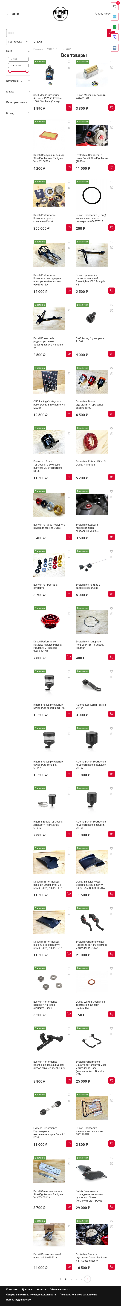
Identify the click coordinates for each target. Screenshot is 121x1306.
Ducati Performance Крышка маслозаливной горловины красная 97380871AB (47, 646)
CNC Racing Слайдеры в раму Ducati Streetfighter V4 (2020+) (49, 404)
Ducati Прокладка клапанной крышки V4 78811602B (89, 1131)
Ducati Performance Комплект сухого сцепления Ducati (44, 218)
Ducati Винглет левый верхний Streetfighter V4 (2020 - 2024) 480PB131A (90, 884)
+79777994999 (105, 13)
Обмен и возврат (60, 1289)
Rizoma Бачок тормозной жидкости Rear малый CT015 (48, 824)
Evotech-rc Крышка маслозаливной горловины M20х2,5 (87, 527)
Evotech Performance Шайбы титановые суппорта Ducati (45, 1005)
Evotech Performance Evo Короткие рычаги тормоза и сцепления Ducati (91, 944)
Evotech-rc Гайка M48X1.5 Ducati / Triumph (91, 463)
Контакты (12, 1289)
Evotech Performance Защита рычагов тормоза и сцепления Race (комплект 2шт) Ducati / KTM (91, 1068)
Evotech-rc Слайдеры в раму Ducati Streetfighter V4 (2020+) (92, 158)
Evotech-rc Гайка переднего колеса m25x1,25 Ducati (49, 526)
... (60, 49)
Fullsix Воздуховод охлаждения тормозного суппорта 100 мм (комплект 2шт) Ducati (90, 1196)
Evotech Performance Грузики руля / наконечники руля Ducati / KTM (49, 1133)
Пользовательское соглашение (78, 1294)
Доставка (27, 1289)
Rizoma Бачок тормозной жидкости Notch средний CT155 (91, 824)
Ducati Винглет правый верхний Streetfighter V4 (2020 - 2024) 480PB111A (47, 884)
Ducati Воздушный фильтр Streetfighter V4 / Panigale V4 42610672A (48, 158)
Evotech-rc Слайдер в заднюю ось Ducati (88, 586)
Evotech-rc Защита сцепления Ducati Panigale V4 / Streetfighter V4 (91, 1257)
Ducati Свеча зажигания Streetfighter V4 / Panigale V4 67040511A (48, 1194)
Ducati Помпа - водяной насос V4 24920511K (47, 1256)
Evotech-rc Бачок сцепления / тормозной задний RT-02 (90, 404)
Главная (38, 49)
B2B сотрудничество (18, 1299)
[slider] (9, 71)
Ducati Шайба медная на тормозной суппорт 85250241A (90, 1005)
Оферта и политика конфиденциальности (31, 1294)
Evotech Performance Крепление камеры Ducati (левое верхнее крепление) (49, 1065)
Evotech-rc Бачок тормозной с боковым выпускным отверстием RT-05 (47, 466)
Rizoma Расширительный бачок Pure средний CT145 (49, 706)
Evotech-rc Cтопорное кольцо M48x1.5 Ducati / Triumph (90, 644)
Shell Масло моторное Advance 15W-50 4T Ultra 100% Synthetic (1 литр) (47, 98)
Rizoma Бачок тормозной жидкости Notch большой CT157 (91, 764)
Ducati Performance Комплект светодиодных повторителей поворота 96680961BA (48, 280)
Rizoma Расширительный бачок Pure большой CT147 (48, 764)
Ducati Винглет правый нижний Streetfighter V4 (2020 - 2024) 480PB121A (47, 944)
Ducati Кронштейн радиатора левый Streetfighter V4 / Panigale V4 (48, 343)
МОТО (50, 49)
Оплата (41, 1289)
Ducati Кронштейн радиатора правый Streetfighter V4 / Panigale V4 (90, 280)
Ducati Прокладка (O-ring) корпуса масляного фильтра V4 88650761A (91, 218)
